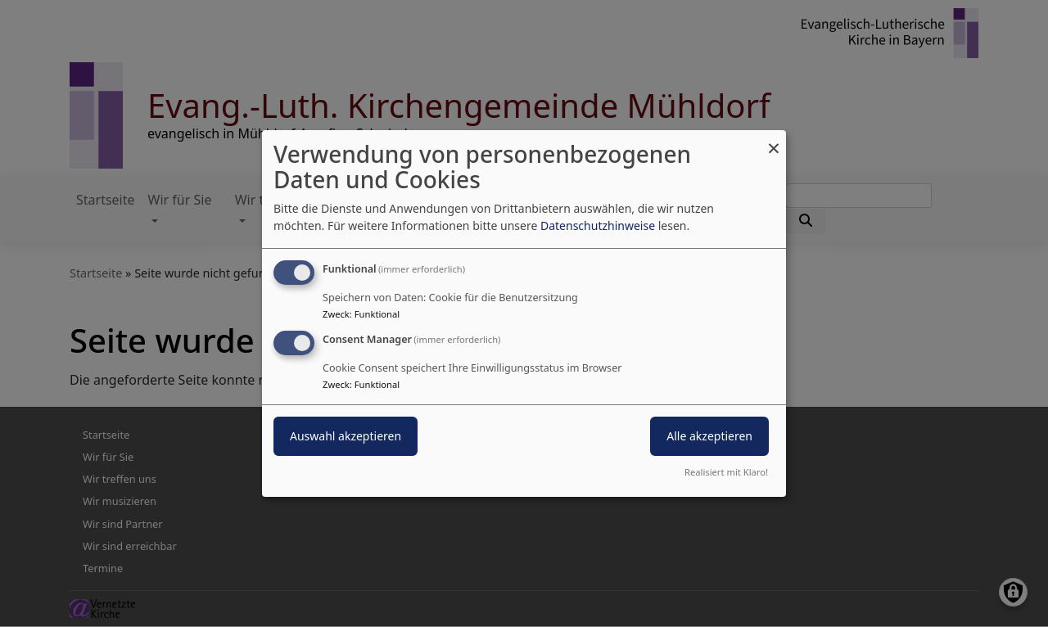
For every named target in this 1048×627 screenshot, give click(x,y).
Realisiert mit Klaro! (726, 472)
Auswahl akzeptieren (345, 436)
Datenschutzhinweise (597, 225)
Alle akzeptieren (709, 436)
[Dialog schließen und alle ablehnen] (773, 140)
